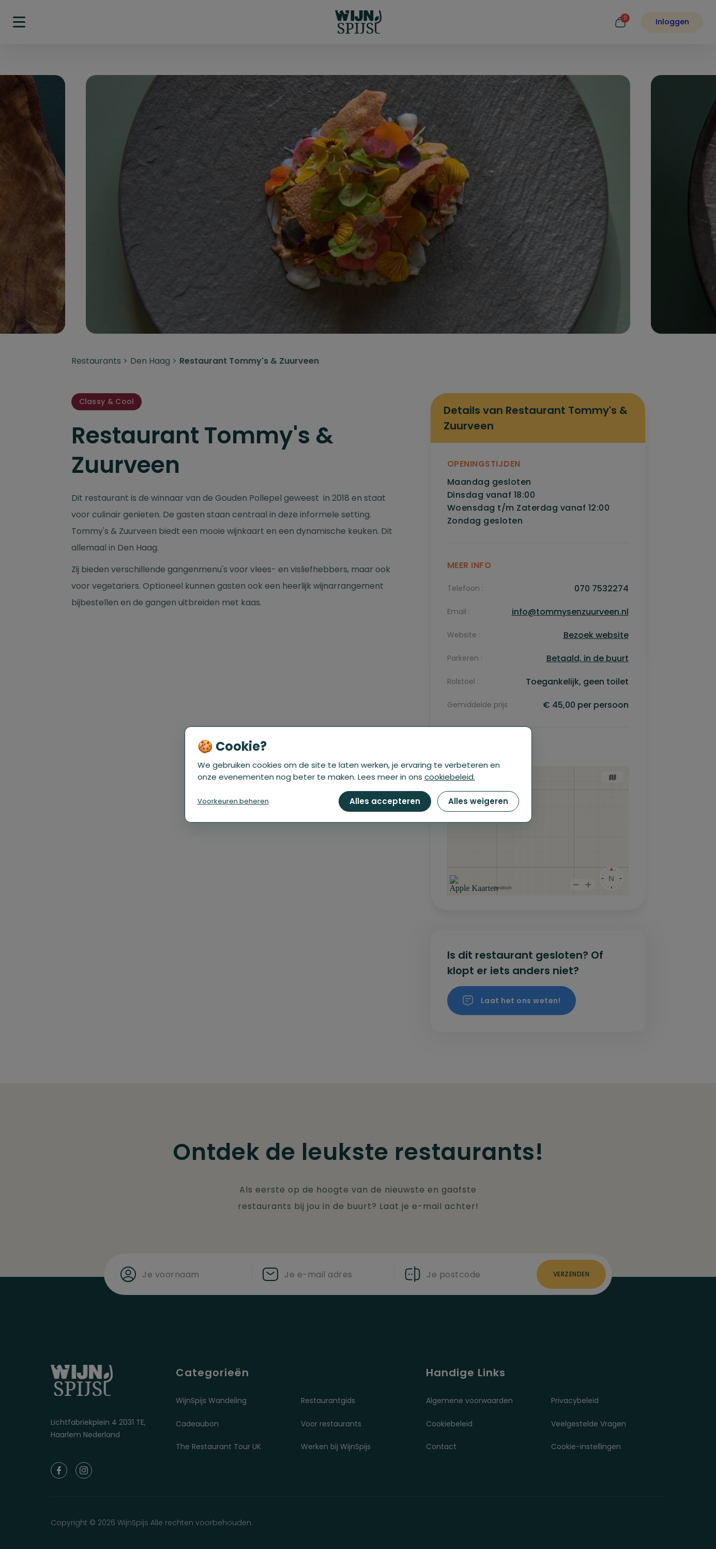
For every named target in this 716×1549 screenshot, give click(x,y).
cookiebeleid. (449, 776)
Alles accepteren (384, 801)
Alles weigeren (478, 801)
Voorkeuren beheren (233, 801)
